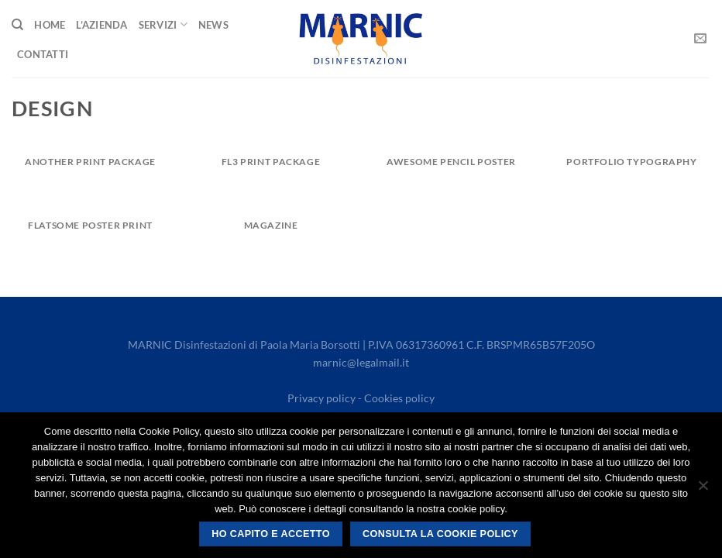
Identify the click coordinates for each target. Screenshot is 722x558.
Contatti (42, 54)
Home (49, 25)
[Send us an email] (700, 39)
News (213, 25)
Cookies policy (399, 398)
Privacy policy (321, 398)
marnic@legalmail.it (361, 362)
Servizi (163, 24)
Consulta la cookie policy (440, 534)
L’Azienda (101, 25)
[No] (702, 489)
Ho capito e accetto (270, 534)
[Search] (17, 25)
